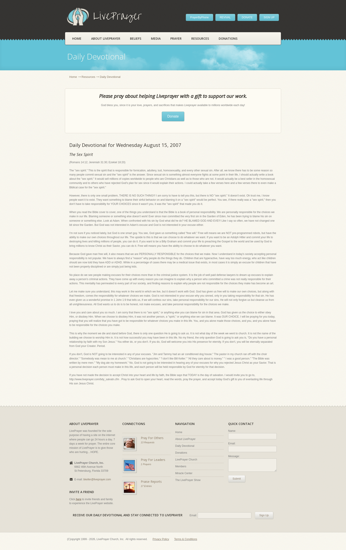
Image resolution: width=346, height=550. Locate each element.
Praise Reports (151, 481)
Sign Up (264, 515)
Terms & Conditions (185, 539)
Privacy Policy (161, 539)
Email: (231, 443)
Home (76, 38)
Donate (173, 116)
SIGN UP (269, 17)
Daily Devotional (184, 445)
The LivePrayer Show (188, 480)
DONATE (247, 17)
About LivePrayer (105, 38)
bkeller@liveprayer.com (97, 479)
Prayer (176, 38)
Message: (234, 456)
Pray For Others (152, 438)
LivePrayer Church (186, 459)
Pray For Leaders (153, 460)
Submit (237, 478)
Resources (200, 38)
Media (156, 38)
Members (180, 466)
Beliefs (135, 38)
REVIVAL (225, 17)
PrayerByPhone (199, 17)
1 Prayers (146, 464)
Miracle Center (183, 473)
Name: (232, 430)
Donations (228, 38)
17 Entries (146, 486)
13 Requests (147, 442)
